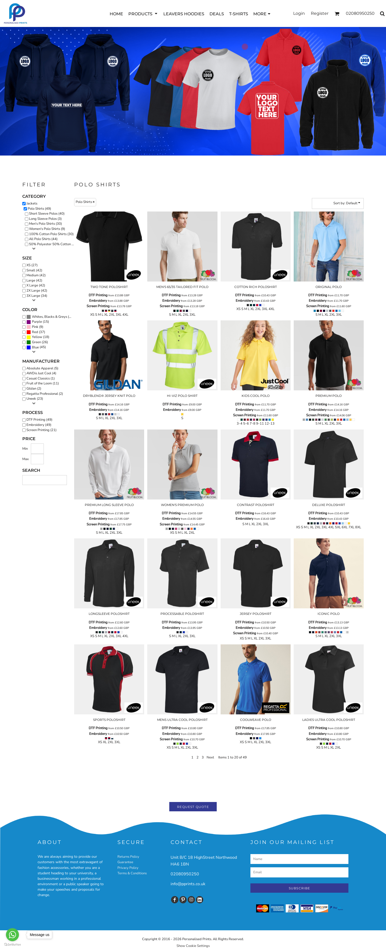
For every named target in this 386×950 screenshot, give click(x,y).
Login (299, 13)
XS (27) (32, 265)
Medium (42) (36, 275)
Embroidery (98, 300)
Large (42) (34, 280)
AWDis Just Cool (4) (41, 373)
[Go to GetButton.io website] (12, 944)
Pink (35, 327)
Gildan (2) (33, 388)
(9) (34, 327)
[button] (143, 13)
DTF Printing (98, 295)
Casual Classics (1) (40, 378)
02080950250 (185, 874)
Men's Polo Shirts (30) (45, 223)
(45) (36, 347)
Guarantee (125, 862)
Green (36, 342)
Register (319, 13)
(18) (37, 337)
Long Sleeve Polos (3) (45, 218)
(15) (37, 322)
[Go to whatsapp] (12, 934)
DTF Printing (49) (39, 419)
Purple (37, 321)
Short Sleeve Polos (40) (47, 213)
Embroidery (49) (38, 425)
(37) (35, 332)
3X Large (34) (36, 295)
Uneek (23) (34, 398)
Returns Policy (128, 856)
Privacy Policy (127, 867)
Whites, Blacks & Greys (49, 316)
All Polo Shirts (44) (43, 239)
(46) (50, 317)
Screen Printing (98, 306)
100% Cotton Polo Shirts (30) (51, 234)
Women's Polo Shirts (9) (47, 229)
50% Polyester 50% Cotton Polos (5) (53, 244)
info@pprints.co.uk (188, 884)
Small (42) (34, 270)
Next (210, 757)
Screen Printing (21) (41, 430)
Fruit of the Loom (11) (42, 383)
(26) (37, 342)
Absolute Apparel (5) (42, 368)
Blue (35, 347)
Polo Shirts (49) (39, 208)
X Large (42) (35, 285)
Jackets (31, 203)
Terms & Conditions (132, 873)
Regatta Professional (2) (44, 393)
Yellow (37, 337)
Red (35, 332)
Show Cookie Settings (193, 946)
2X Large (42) (36, 290)
